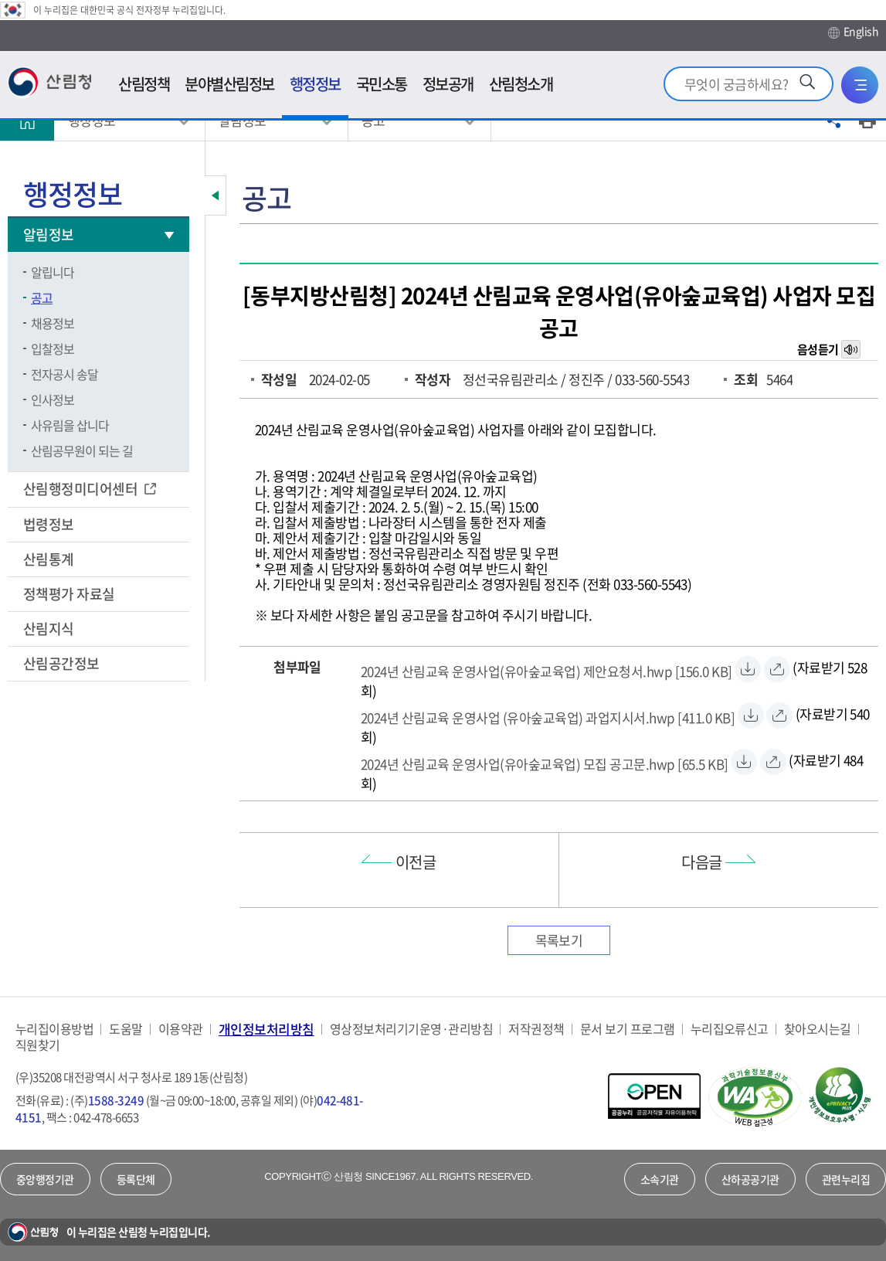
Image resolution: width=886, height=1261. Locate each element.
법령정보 (49, 524)
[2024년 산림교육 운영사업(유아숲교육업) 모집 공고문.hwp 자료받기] (544, 761)
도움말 (125, 1029)
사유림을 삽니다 (70, 425)
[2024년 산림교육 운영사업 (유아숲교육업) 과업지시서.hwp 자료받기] (548, 715)
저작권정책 (536, 1029)
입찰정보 (52, 348)
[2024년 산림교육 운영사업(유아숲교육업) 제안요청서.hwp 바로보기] (777, 669)
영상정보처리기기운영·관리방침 (411, 1029)
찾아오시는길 (817, 1029)
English (853, 32)
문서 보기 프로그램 (627, 1029)
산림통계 (49, 559)
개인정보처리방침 (266, 1029)
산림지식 (49, 628)
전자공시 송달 (64, 374)
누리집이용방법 (54, 1029)
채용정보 (52, 323)
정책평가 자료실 (69, 593)
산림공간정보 (62, 663)
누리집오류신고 (730, 1029)
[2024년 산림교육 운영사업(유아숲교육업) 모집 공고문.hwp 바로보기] (773, 762)
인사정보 (52, 399)
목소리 (852, 350)
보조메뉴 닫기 (215, 195)
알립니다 (52, 272)
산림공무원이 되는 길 (82, 450)
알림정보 (49, 234)
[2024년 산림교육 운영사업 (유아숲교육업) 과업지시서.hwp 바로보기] (779, 715)
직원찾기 (37, 1045)
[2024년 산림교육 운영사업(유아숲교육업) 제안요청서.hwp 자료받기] (546, 669)
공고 (42, 297)
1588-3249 (116, 1100)
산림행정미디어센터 (82, 488)
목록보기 (559, 940)
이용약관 (180, 1029)
